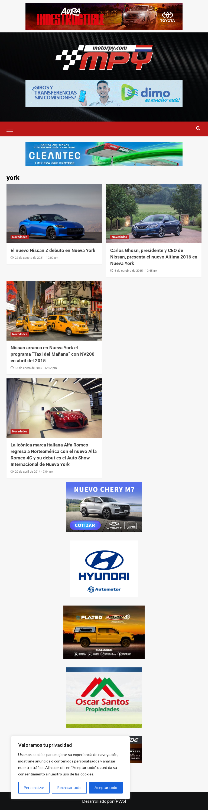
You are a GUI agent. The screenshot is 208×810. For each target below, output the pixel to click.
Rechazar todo (69, 787)
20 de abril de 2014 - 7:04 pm (34, 471)
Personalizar (34, 787)
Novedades (19, 237)
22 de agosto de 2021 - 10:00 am (36, 258)
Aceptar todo (106, 787)
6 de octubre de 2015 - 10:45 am (136, 271)
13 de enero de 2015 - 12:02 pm (36, 368)
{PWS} (120, 801)
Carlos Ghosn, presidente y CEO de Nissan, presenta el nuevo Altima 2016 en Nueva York (153, 257)
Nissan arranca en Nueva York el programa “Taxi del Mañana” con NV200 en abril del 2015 (53, 354)
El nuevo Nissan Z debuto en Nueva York (53, 250)
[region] (70, 767)
